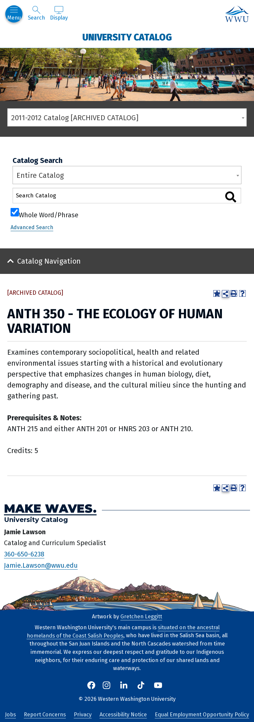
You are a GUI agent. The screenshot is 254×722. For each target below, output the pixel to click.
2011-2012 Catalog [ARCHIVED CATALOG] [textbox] (75, 117)
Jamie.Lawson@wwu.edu (41, 565)
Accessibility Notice (123, 714)
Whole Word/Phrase (48, 214)
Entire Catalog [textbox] (40, 175)
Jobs (10, 714)
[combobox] (127, 117)
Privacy (83, 714)
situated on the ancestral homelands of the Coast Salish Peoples (123, 631)
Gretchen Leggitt (141, 616)
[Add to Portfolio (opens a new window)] (216, 293)
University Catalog (127, 36)
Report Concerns (45, 714)
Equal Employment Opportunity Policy (202, 714)
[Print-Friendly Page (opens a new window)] (234, 293)
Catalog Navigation (49, 261)
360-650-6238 (24, 554)
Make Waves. (50, 508)
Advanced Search (32, 227)
